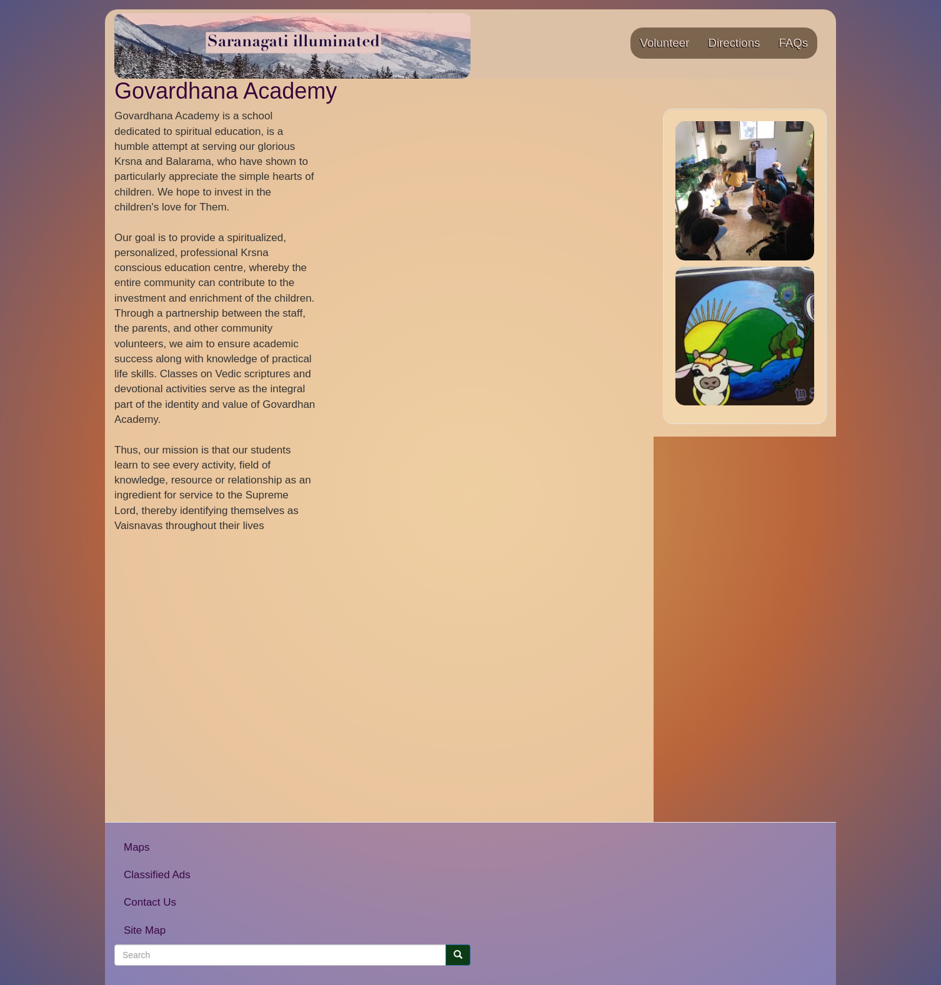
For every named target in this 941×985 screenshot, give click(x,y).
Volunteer (664, 42)
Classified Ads (157, 875)
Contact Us (150, 902)
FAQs (793, 42)
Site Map (145, 930)
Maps (137, 847)
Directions (734, 42)
